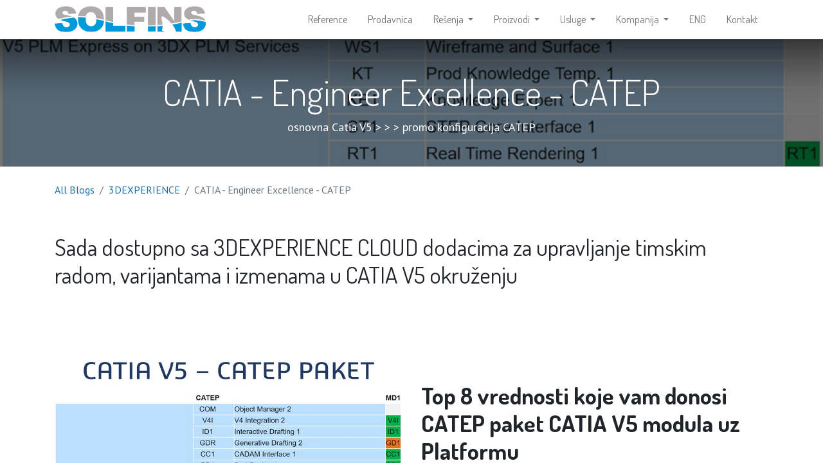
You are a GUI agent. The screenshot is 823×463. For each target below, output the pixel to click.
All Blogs (75, 196)
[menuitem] (327, 23)
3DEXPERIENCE (144, 196)
